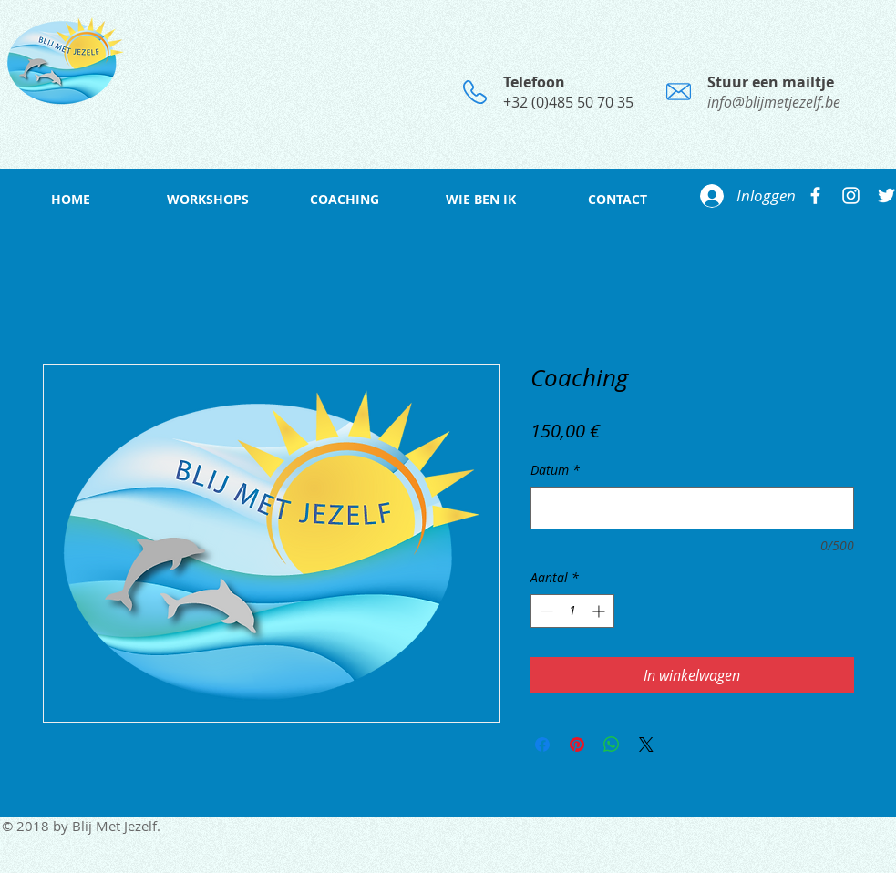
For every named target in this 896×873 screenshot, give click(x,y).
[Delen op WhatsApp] (612, 744)
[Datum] (692, 508)
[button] (208, 199)
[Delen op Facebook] (542, 744)
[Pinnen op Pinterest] (577, 744)
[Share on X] (646, 744)
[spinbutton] (572, 611)
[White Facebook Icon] (815, 195)
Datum (555, 469)
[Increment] (600, 611)
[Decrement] (544, 611)
